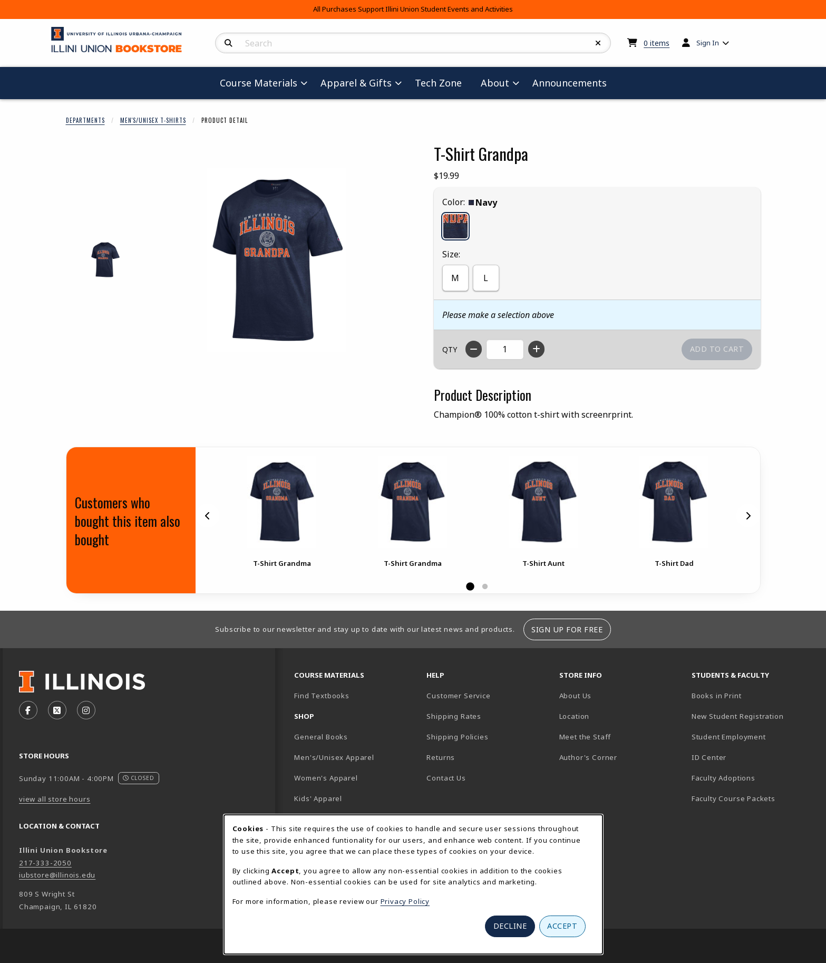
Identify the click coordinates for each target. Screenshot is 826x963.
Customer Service (458, 695)
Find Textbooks (321, 695)
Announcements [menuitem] (569, 82)
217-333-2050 (45, 863)
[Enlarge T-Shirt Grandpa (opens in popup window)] (276, 260)
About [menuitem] (495, 82)
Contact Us (445, 778)
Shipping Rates (453, 716)
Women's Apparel (325, 778)
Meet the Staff (585, 736)
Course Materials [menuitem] (258, 82)
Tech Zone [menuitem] (442, 82)
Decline (510, 926)
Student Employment (753, 736)
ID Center (746, 757)
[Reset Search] (598, 43)
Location (574, 716)
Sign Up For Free (567, 629)
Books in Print (753, 695)
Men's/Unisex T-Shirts (153, 120)
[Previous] (208, 515)
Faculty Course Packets (733, 798)
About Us (575, 695)
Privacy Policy (405, 901)
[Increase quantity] (536, 349)
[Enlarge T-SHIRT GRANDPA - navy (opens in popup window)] (105, 260)
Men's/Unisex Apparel (334, 757)
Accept (562, 926)
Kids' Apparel (318, 798)
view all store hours (55, 799)
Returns (440, 757)
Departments (85, 120)
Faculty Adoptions (723, 778)
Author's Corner (588, 757)
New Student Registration (738, 716)
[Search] (228, 43)
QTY (449, 349)
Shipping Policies (457, 736)
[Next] (748, 515)
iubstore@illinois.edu (57, 875)
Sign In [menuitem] (707, 42)
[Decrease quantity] (473, 349)
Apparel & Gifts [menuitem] (356, 82)
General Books (321, 736)
